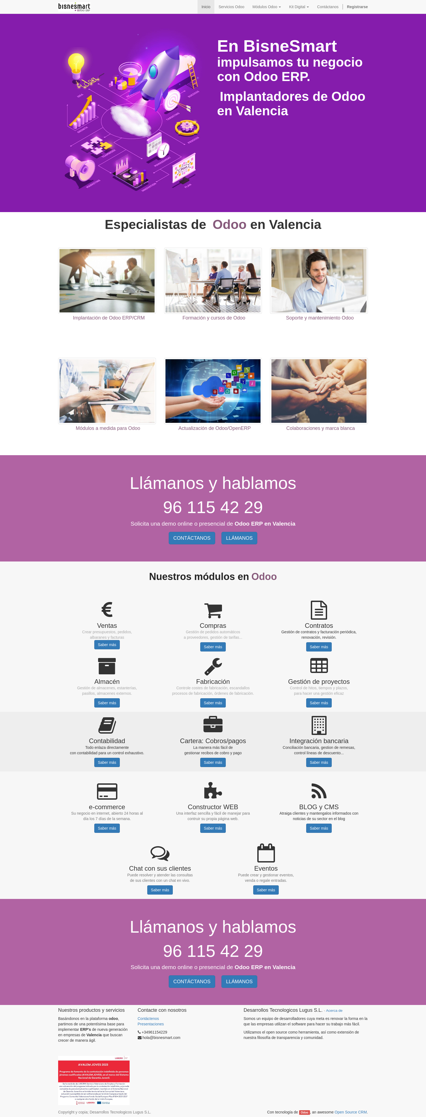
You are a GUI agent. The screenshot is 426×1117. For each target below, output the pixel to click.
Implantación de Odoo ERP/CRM (109, 318)
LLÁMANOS (239, 538)
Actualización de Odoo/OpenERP (214, 428)
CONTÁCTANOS (192, 538)
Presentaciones (151, 1024)
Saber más (107, 645)
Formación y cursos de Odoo (214, 318)
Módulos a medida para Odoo (108, 428)
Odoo (304, 1112)
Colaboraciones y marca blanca (320, 428)
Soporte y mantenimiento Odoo (320, 318)
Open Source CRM (351, 1112)
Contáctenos (149, 1018)
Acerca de (334, 1011)
